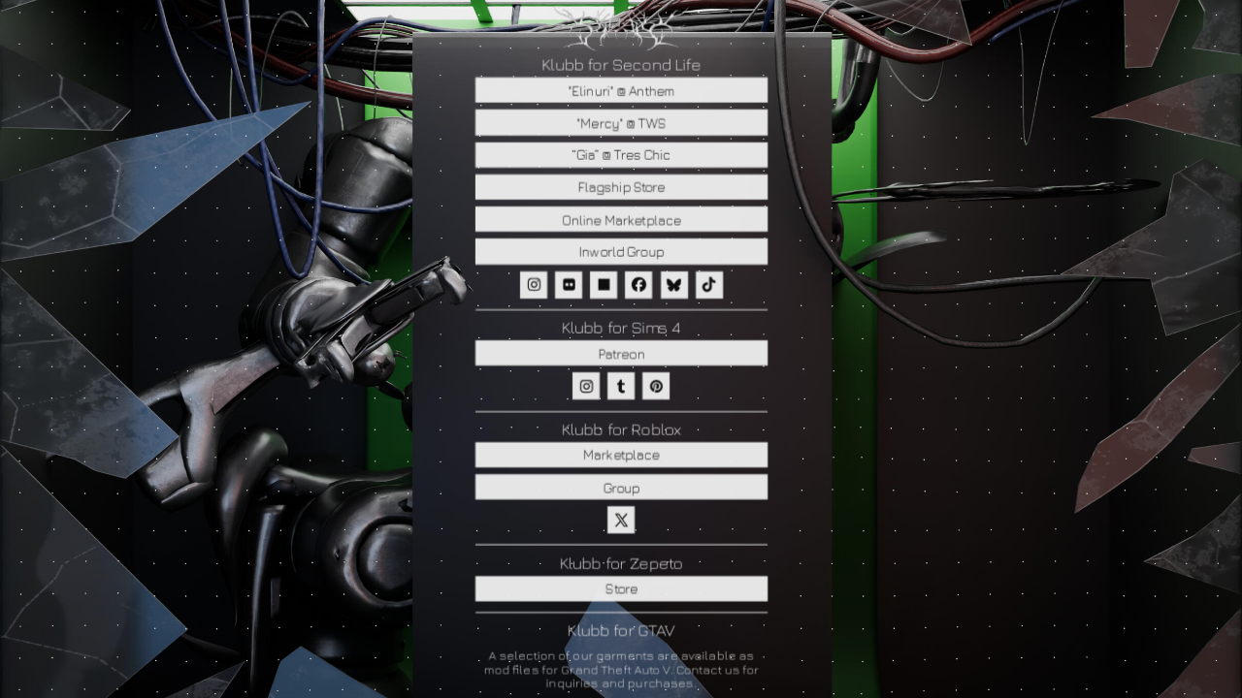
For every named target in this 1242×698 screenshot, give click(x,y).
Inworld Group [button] (620, 251)
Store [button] (621, 589)
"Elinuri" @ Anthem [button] (621, 89)
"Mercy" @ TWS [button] (621, 122)
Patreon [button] (621, 353)
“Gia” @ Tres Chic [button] (621, 154)
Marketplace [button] (620, 455)
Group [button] (621, 487)
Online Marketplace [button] (620, 219)
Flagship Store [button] (621, 186)
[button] (532, 285)
